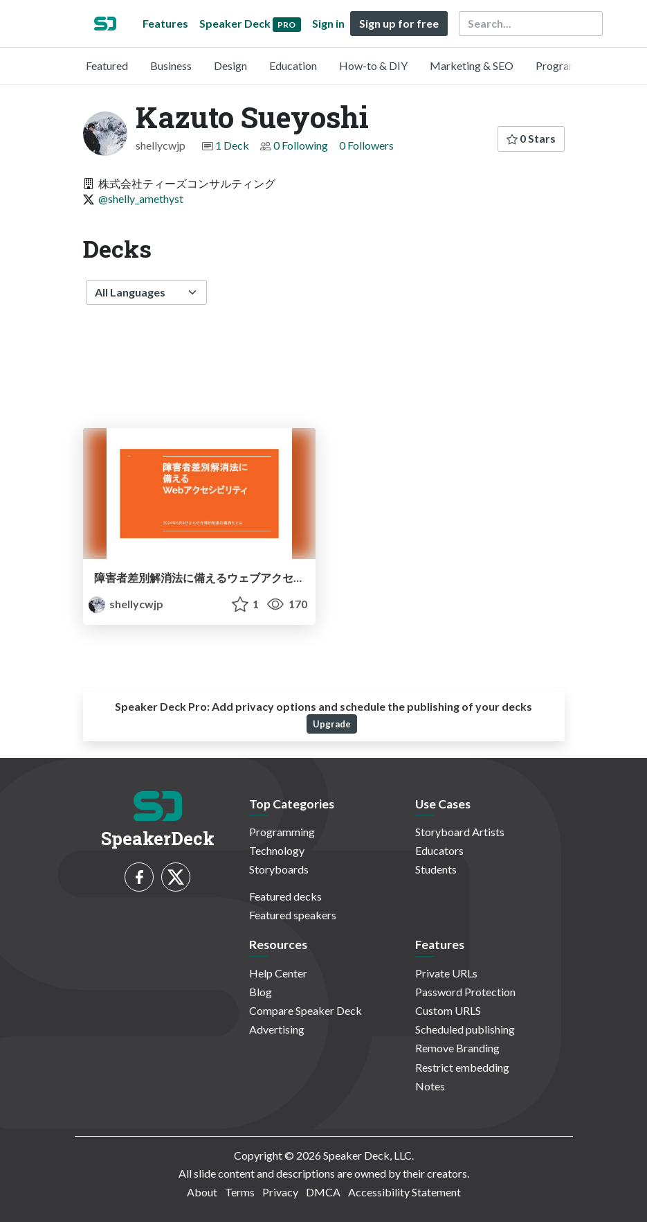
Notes (430, 1085)
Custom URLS (448, 1010)
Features (165, 23)
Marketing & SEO (471, 65)
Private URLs (446, 973)
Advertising (276, 1029)
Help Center (278, 973)
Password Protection (465, 991)
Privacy (280, 1191)
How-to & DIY (373, 65)
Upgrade (332, 723)
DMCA (323, 1191)
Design (230, 65)
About (202, 1191)
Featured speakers (292, 914)
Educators (439, 850)
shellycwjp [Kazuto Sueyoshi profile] (126, 603)
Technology (276, 850)
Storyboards (279, 869)
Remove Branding (457, 1047)
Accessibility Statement (404, 1191)
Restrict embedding (462, 1067)
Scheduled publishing (465, 1029)
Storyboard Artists (459, 831)
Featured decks (285, 896)
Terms (240, 1191)
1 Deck (232, 145)
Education (293, 65)
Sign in (328, 23)
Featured (107, 65)
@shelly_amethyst (140, 198)
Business (171, 65)
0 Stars (531, 138)
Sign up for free (399, 23)
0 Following (300, 145)
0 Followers (366, 145)
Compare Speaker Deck (305, 1010)
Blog (260, 991)
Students (436, 869)
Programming (568, 65)
